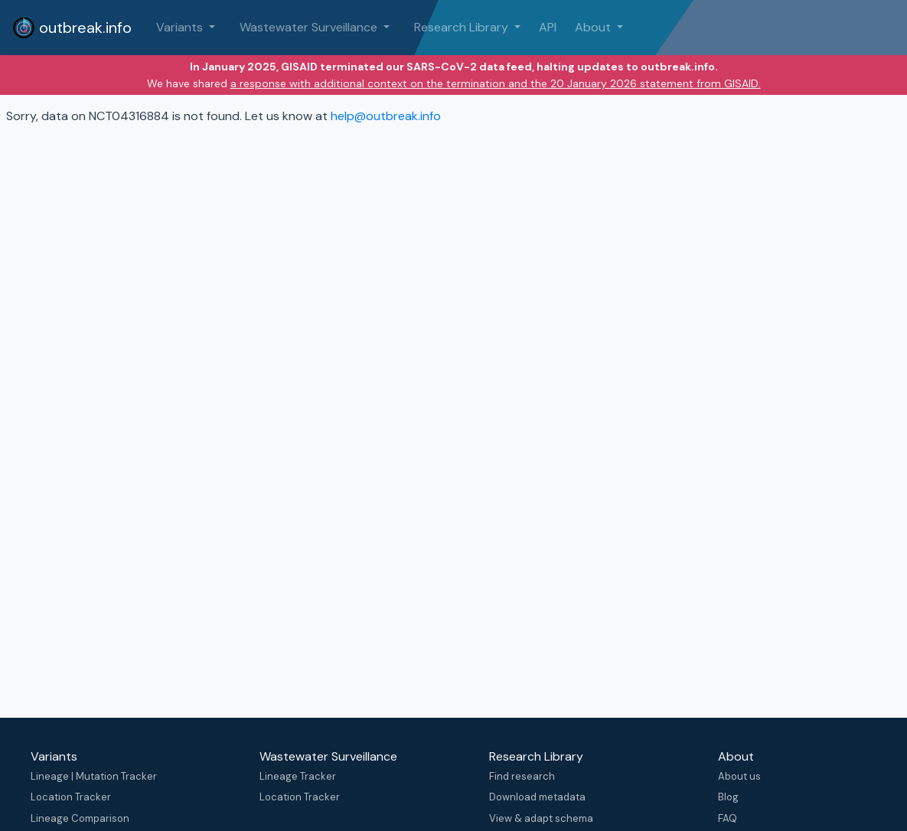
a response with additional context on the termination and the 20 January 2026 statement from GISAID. (495, 83)
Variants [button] (181, 27)
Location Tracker (71, 796)
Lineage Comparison (80, 818)
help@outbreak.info (386, 116)
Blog (728, 796)
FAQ (727, 818)
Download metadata (537, 796)
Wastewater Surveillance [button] (310, 27)
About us (739, 776)
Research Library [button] (462, 27)
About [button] (594, 27)
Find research (522, 776)
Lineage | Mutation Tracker (94, 776)
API (547, 27)
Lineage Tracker (297, 776)
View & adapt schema (541, 818)
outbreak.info (72, 27)
